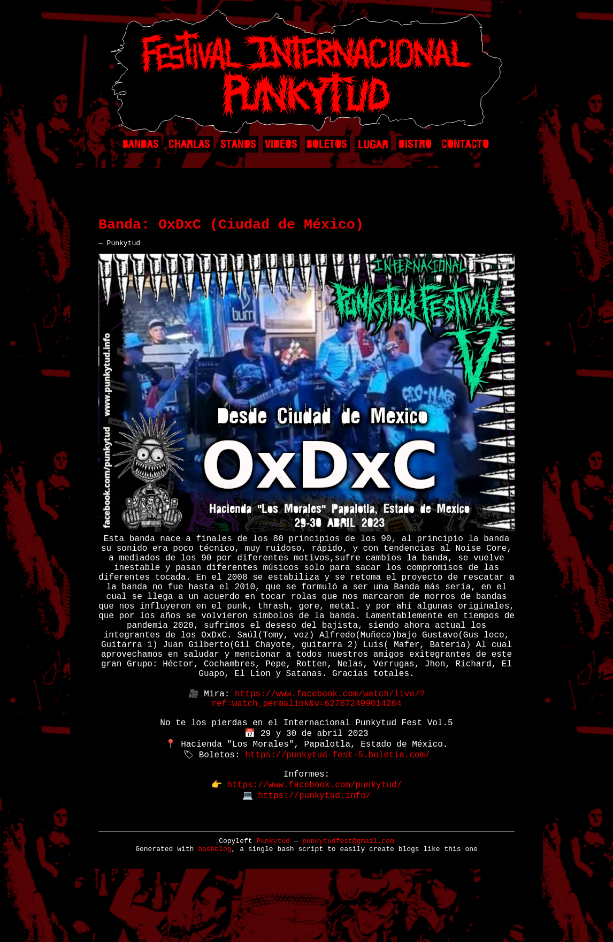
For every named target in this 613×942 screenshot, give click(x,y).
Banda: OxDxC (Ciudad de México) (231, 228)
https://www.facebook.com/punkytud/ (314, 841)
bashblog (214, 910)
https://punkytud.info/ (314, 853)
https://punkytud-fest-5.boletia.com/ (337, 806)
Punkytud (272, 902)
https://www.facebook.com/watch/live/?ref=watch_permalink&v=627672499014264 (318, 741)
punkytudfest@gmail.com (348, 902)
